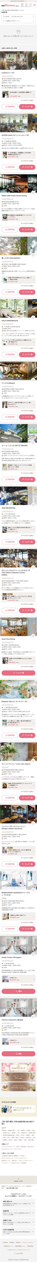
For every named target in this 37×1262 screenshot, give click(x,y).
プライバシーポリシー (28, 1242)
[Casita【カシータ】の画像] (18, 60)
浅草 (33, 1130)
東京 (3, 1188)
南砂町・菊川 (11, 1130)
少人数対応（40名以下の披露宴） (10, 1156)
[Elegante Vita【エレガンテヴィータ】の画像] (18, 689)
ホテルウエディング (7, 1149)
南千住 (10, 1140)
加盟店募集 (30, 1246)
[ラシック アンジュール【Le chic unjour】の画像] (18, 751)
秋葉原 (23, 1130)
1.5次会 (22, 1156)
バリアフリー (5, 1163)
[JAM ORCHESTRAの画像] (18, 496)
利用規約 (11, 1242)
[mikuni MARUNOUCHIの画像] (18, 308)
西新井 (20, 1140)
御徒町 (28, 1135)
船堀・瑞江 (24, 1133)
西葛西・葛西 (32, 1133)
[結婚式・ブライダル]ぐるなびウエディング (13, 1186)
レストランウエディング (8, 1146)
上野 (18, 1130)
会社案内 (5, 1242)
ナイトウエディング (20, 1158)
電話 (19, 991)
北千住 (22, 1135)
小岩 (18, 1133)
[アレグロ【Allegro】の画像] (18, 371)
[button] (18, 1203)
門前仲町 (4, 1130)
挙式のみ (14, 1160)
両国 (13, 1137)
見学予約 (9, 106)
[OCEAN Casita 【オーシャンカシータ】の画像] (18, 123)
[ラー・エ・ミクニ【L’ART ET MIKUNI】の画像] (18, 433)
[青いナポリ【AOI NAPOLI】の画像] (18, 246)
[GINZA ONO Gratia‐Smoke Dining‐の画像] (18, 183)
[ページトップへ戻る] (18, 1180)
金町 (25, 1140)
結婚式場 (28, 1186)
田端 (4, 1137)
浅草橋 (13, 1133)
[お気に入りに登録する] (33, 70)
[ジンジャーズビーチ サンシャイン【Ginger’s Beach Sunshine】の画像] (18, 814)
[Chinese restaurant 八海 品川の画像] (18, 1007)
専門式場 (23, 1146)
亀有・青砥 (31, 1140)
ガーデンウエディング (7, 1158)
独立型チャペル (6, 1160)
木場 (34, 1137)
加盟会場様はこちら (20, 1246)
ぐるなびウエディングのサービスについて (18, 1250)
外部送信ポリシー (8, 1246)
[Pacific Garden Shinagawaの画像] (18, 945)
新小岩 (22, 1137)
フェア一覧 (27, 106)
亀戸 (17, 1137)
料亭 (18, 1146)
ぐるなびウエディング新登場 (18, 1163)
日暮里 (28, 1130)
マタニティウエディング (25, 1160)
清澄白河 (28, 1137)
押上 (8, 1137)
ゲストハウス (17, 1149)
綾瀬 (15, 1140)
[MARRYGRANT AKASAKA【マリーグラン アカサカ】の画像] (18, 880)
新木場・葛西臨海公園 (8, 1135)
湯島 (33, 1135)
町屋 (17, 1135)
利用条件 (18, 1242)
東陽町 (5, 1140)
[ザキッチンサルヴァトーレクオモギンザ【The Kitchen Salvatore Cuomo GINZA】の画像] (18, 558)
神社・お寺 (30, 1146)
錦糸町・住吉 (6, 1133)
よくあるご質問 (18, 1253)
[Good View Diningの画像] (18, 627)
